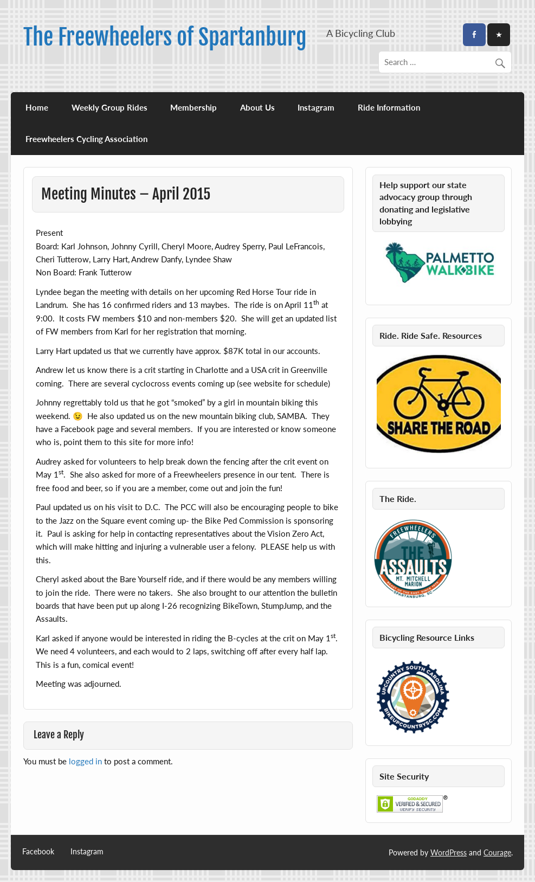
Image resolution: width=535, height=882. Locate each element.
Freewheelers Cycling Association (86, 139)
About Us (257, 107)
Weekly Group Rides (109, 107)
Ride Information (389, 107)
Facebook (38, 851)
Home (36, 107)
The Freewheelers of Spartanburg (165, 37)
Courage (497, 852)
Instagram (316, 107)
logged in (85, 761)
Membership (193, 107)
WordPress (448, 852)
